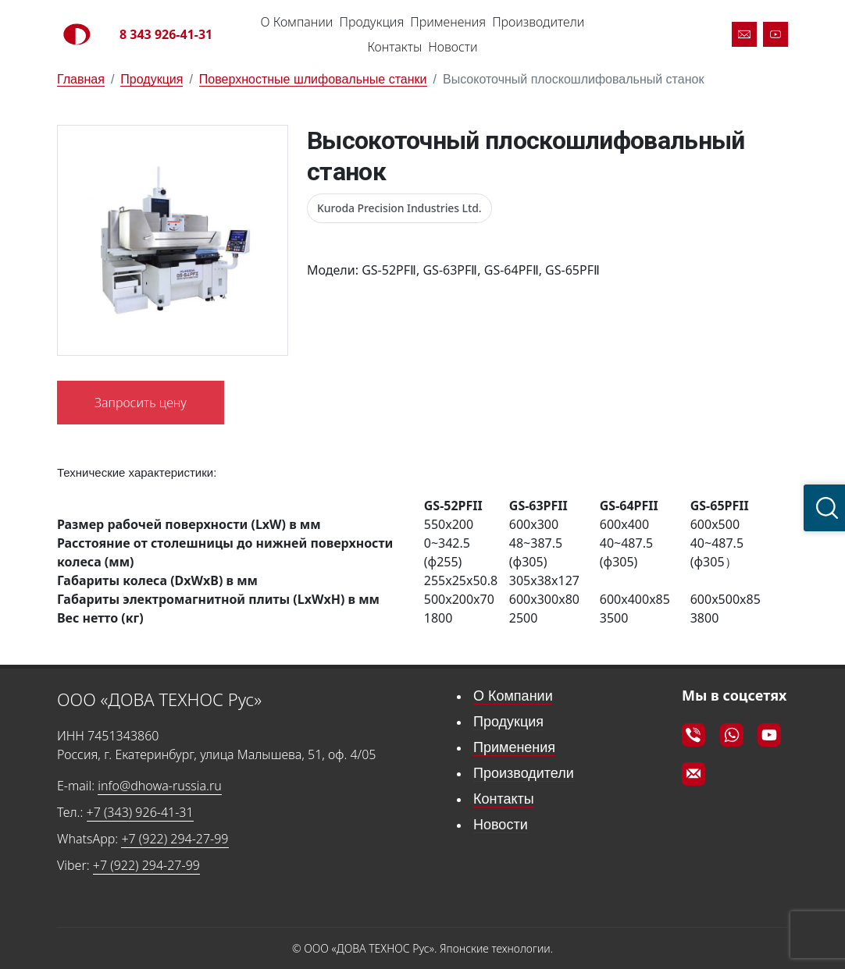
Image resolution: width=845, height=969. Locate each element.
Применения (448, 21)
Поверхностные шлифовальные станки (313, 79)
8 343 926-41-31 (165, 34)
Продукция (371, 21)
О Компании (297, 21)
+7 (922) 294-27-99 (174, 838)
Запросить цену (140, 402)
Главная (81, 79)
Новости (452, 46)
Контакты (394, 46)
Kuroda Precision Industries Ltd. (399, 208)
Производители (538, 21)
